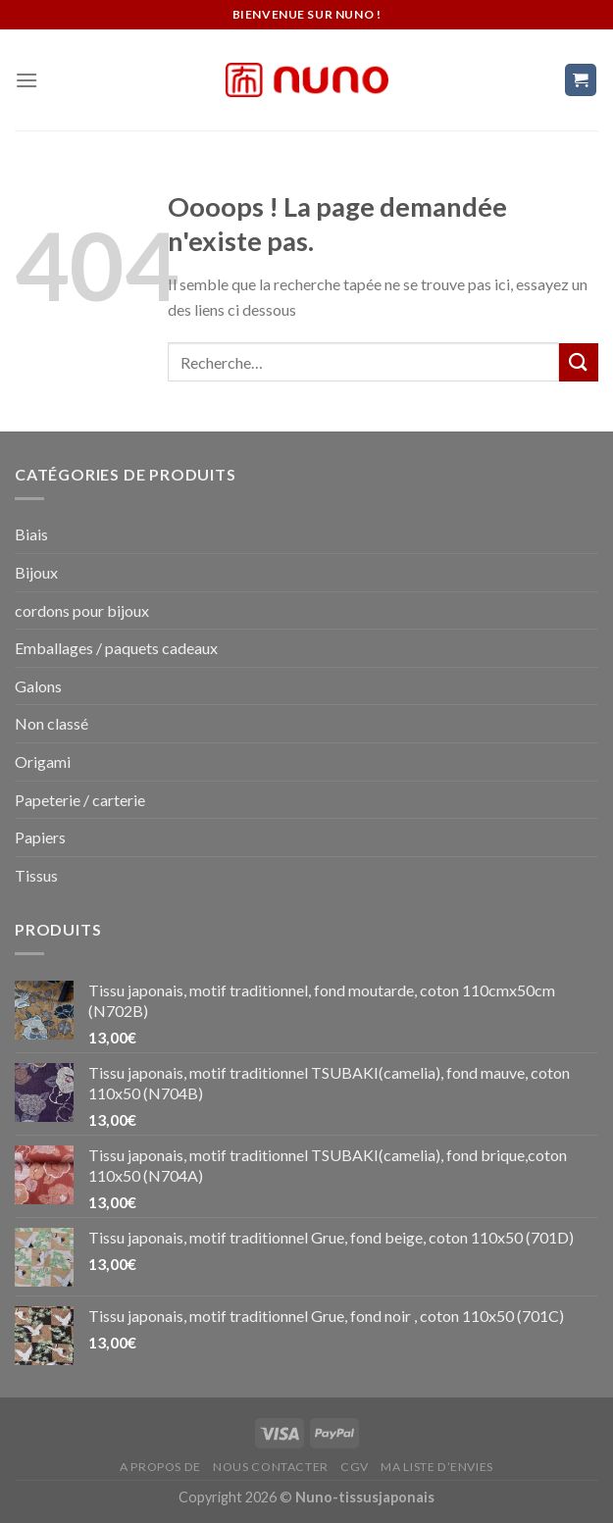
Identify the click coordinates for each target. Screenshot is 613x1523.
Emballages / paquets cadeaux (116, 647)
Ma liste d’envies (436, 1466)
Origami (43, 761)
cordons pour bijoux (82, 610)
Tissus (36, 875)
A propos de (160, 1466)
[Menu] (26, 80)
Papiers (40, 837)
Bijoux (36, 572)
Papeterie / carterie (80, 799)
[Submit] (578, 362)
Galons (38, 686)
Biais (31, 534)
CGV (354, 1466)
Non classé (51, 723)
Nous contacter (271, 1466)
